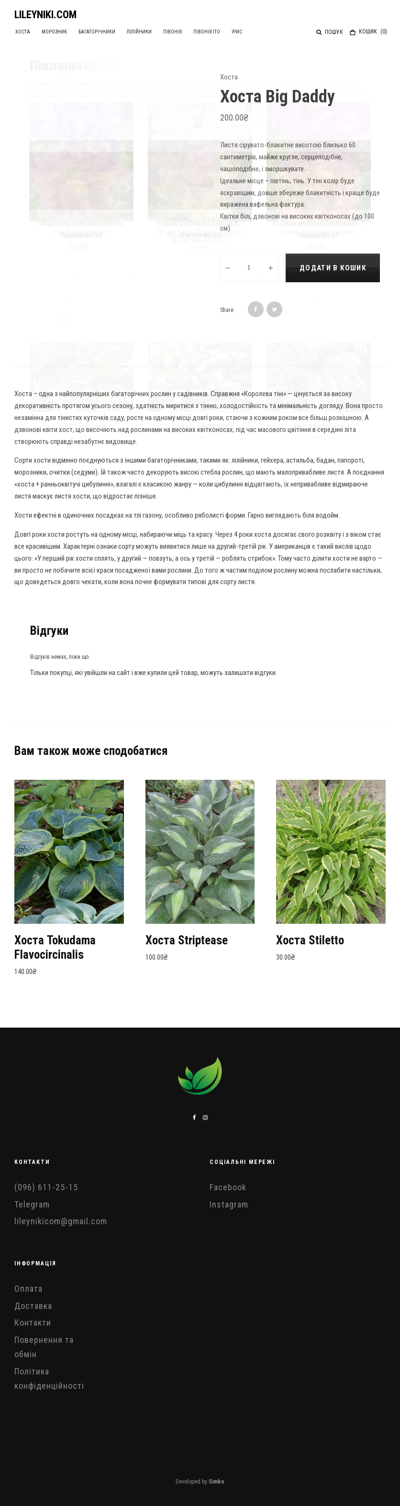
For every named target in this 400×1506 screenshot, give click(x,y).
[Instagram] (205, 1117)
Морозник (50, 31)
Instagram (229, 1204)
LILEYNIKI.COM (45, 15)
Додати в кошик (333, 268)
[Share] (256, 309)
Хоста (21, 31)
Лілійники (131, 31)
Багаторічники (91, 31)
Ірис (221, 31)
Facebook (228, 1187)
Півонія (162, 31)
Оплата (28, 1289)
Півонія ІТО (194, 31)
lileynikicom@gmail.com (60, 1221)
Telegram (32, 1204)
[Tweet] (274, 309)
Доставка (33, 1306)
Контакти (32, 1323)
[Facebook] (194, 1117)
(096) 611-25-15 (46, 1187)
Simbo (216, 1481)
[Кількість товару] (249, 268)
